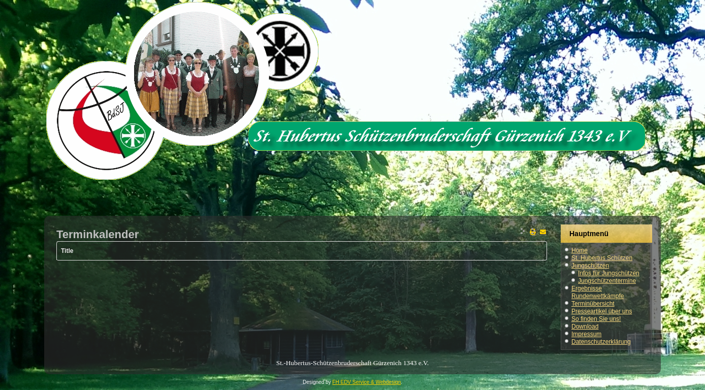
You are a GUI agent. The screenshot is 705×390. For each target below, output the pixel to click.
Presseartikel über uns (601, 311)
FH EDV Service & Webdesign (366, 382)
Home (579, 250)
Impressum (586, 334)
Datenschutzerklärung (601, 341)
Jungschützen (590, 265)
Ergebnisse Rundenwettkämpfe (597, 292)
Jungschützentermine (607, 280)
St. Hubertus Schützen (601, 258)
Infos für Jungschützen (608, 273)
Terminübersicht (593, 303)
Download (584, 326)
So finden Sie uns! (596, 318)
